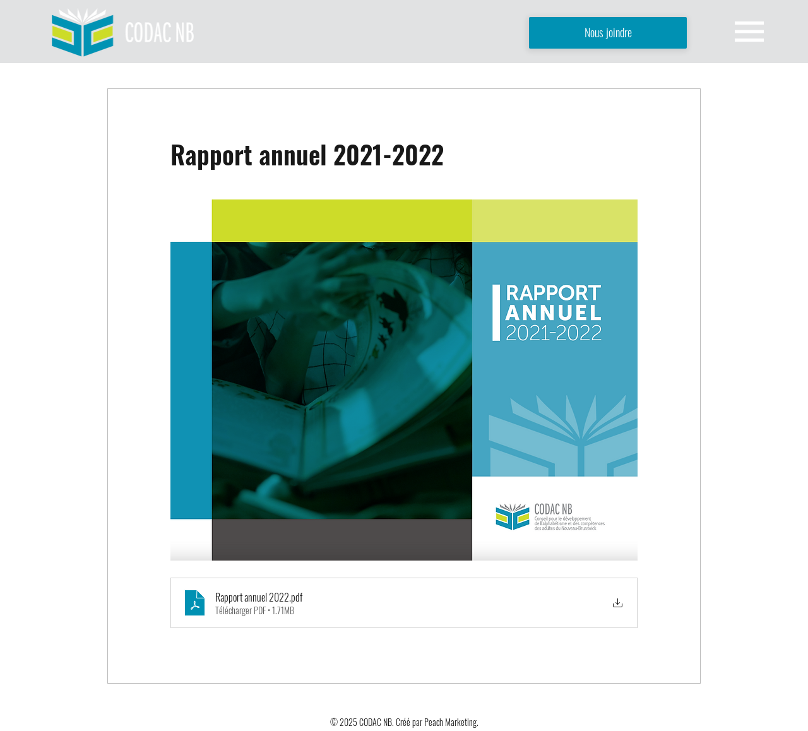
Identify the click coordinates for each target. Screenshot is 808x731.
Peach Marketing (450, 721)
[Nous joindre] (608, 33)
